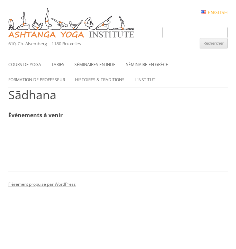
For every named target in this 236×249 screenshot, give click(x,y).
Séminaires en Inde (95, 64)
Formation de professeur (36, 80)
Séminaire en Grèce (147, 64)
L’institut (145, 80)
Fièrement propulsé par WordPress (42, 184)
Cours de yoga (24, 64)
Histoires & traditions (100, 80)
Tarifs (57, 64)
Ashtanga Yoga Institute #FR (83, 23)
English (214, 12)
